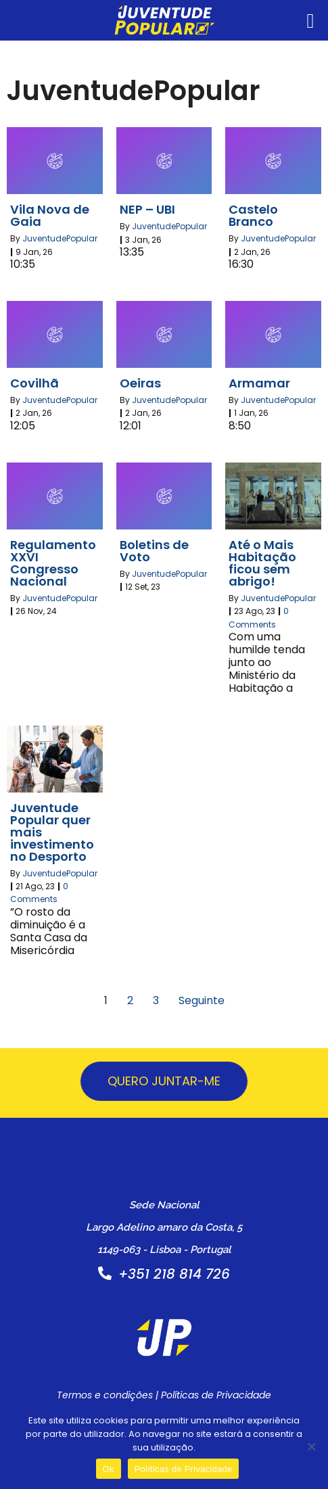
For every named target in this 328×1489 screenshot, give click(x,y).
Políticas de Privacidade (216, 1395)
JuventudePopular (59, 238)
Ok (108, 1469)
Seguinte (202, 1000)
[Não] (311, 1446)
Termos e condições (105, 1395)
